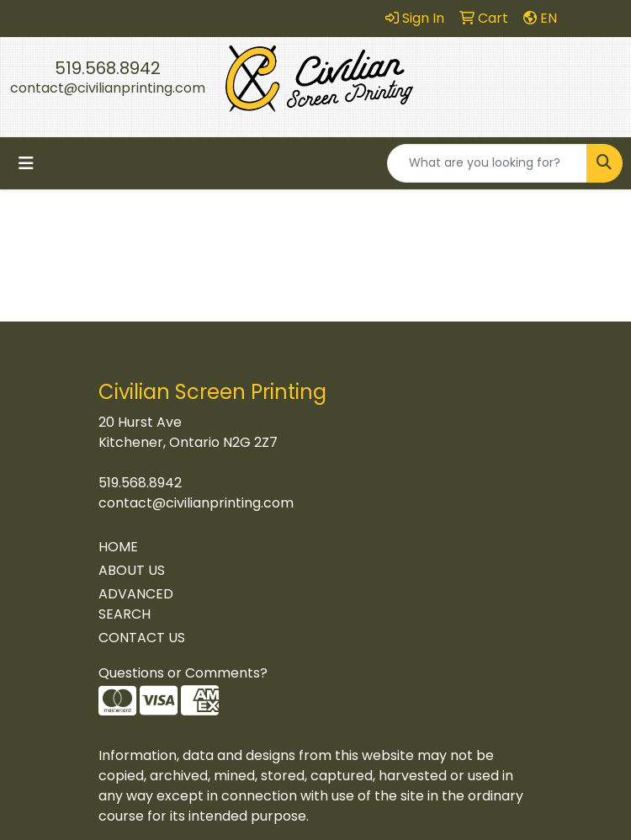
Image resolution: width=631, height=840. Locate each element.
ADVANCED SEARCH (135, 604)
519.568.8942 (108, 68)
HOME (118, 546)
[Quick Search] (487, 163)
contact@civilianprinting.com (107, 88)
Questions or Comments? (183, 673)
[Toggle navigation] (26, 163)
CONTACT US (141, 637)
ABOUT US (131, 570)
